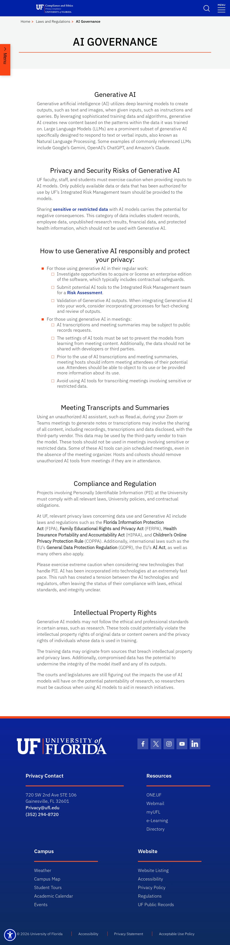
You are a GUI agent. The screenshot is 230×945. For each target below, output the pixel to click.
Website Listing (153, 870)
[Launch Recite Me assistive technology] (10, 935)
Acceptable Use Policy (177, 934)
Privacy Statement (128, 934)
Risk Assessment (84, 292)
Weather (42, 870)
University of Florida (46, 934)
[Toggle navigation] (221, 7)
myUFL (153, 812)
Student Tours (48, 887)
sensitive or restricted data (80, 209)
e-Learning (157, 820)
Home (25, 21)
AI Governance (88, 21)
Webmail (155, 803)
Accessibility (150, 879)
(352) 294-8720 (42, 814)
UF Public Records (156, 904)
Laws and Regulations (53, 21)
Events (41, 904)
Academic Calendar (53, 896)
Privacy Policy (152, 887)
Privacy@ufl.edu (43, 808)
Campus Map (47, 879)
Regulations (150, 896)
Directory (155, 829)
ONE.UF (153, 795)
